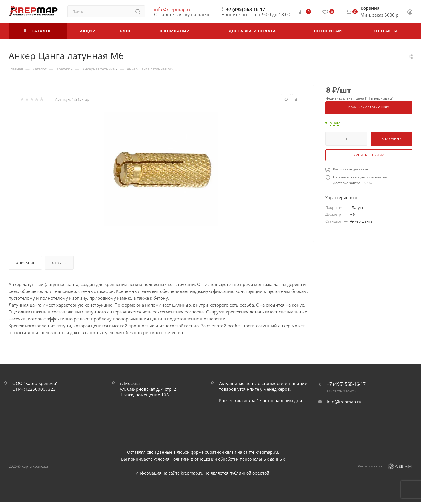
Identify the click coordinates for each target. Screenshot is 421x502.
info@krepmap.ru (173, 9)
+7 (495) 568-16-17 (245, 9)
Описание (25, 263)
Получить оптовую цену (368, 107)
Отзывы (59, 263)
